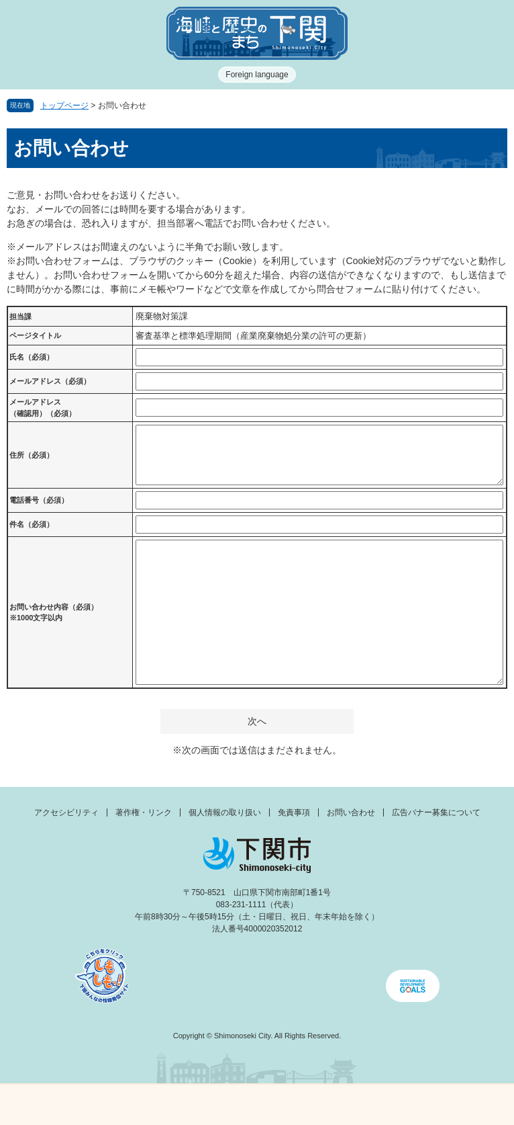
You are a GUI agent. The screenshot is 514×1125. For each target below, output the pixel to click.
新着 (193, 1105)
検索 (321, 1105)
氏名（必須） (31, 357)
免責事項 (294, 812)
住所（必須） (31, 455)
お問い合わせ (351, 812)
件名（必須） (31, 524)
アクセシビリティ (66, 812)
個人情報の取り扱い (225, 812)
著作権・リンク (143, 812)
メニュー (64, 1101)
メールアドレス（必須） (50, 381)
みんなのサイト (450, 1105)
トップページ (64, 105)
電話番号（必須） (38, 500)
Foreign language (256, 74)
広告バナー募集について (436, 812)
